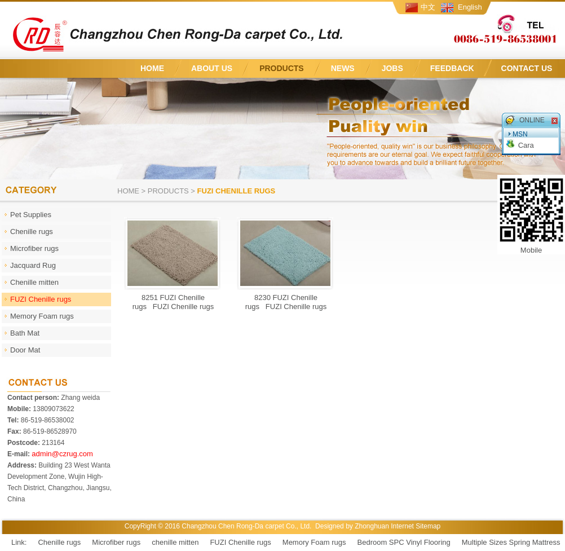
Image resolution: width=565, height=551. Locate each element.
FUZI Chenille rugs (240, 542)
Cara (526, 145)
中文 (428, 7)
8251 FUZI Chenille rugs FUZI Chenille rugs (173, 302)
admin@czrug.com (62, 453)
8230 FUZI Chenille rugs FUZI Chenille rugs (286, 302)
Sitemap (428, 526)
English (470, 7)
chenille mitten (175, 542)
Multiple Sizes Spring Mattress (511, 542)
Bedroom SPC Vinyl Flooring (404, 542)
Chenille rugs (59, 542)
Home (128, 191)
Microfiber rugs (116, 542)
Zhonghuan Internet (384, 526)
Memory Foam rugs (314, 542)
